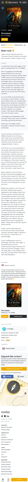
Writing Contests (5, 464)
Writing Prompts (5, 469)
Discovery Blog (5, 429)
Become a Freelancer (7, 439)
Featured (3, 30)
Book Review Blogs (6, 471)
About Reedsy (5, 444)
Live (2, 454)
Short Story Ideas (6, 466)
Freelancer (4, 456)
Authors (3, 435)
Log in (24, 2)
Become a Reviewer (6, 427)
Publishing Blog (5, 449)
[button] (3, 479)
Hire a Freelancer (6, 442)
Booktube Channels (6, 474)
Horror (10, 30)
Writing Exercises (6, 462)
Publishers (4, 437)
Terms (3, 421)
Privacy (8, 421)
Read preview (18, 45)
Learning (3, 452)
